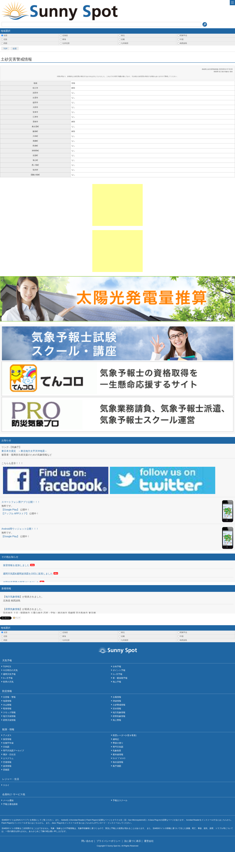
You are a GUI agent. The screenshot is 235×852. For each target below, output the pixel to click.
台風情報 (117, 697)
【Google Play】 (10, 509)
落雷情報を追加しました (16, 565)
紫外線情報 (118, 754)
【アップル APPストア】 (14, 513)
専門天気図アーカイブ (13, 750)
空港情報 (7, 762)
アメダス (7, 735)
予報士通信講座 (10, 804)
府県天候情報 (9, 720)
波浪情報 (7, 766)
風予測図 (117, 766)
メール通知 (8, 800)
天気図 (6, 747)
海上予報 (117, 682)
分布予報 (117, 666)
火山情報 (7, 705)
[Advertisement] (117, 205)
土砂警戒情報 (119, 705)
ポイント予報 (119, 670)
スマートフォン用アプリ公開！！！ (20, 502)
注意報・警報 (9, 697)
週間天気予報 (9, 674)
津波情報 (117, 701)
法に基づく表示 (132, 841)
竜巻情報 (7, 708)
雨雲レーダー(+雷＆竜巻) (124, 735)
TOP (5, 48)
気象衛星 (117, 750)
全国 (14, 48)
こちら (224, 820)
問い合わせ (87, 841)
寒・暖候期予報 (120, 678)
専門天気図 (118, 747)
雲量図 (6, 770)
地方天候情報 (9, 716)
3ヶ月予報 (8, 678)
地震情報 (7, 701)
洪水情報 (117, 708)
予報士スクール (120, 800)
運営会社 (149, 841)
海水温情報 (118, 762)
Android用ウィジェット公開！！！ (20, 529)
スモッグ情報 (9, 712)
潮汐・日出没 (9, 754)
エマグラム (8, 758)
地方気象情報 (12, 596)
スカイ (6, 785)
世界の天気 (8, 682)
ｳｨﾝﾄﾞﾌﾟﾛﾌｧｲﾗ (119, 758)
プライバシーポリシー (109, 841)
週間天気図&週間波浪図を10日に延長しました (28, 573)
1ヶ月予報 (117, 674)
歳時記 (116, 739)
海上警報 (117, 720)
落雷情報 (7, 739)
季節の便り (118, 743)
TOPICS (7, 666)
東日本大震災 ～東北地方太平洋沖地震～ (24, 451)
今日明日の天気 (10, 670)
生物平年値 (8, 743)
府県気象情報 (12, 609)
